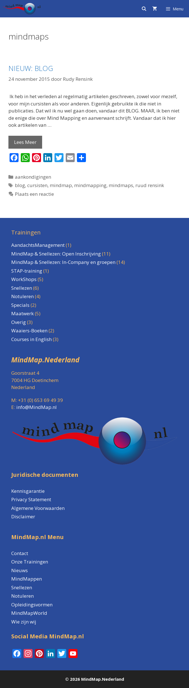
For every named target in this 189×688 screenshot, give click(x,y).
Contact (19, 553)
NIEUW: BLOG (30, 68)
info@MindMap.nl (36, 407)
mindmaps (121, 185)
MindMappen (26, 579)
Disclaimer (23, 516)
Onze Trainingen (29, 561)
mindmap (61, 185)
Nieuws (19, 570)
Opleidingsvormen (32, 604)
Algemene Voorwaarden (38, 508)
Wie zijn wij (23, 621)
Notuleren (22, 596)
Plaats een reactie (34, 194)
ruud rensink (149, 185)
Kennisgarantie (28, 491)
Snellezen (21, 587)
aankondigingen (33, 177)
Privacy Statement (31, 499)
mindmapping (90, 185)
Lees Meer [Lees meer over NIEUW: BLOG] (25, 142)
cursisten (37, 185)
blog (20, 185)
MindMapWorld (29, 613)
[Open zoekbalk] (143, 8)
